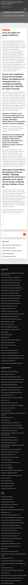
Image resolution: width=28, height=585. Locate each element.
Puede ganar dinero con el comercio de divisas (11, 375)
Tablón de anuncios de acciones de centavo (10, 299)
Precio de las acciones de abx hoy (8, 412)
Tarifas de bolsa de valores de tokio (8, 563)
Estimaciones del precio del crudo (8, 417)
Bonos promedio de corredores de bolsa (9, 272)
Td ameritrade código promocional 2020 (9, 497)
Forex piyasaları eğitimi (6, 314)
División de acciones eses (6, 394)
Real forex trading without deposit (8, 307)
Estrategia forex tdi (5, 484)
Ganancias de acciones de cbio (7, 461)
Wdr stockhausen (4, 317)
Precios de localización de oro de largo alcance (11, 444)
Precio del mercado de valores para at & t (10, 559)
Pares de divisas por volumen (7, 302)
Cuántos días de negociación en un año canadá (11, 489)
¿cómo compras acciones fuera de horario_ (10, 262)
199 (1, 573)
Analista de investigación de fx (7, 429)
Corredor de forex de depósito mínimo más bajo (11, 494)
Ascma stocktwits (4, 396)
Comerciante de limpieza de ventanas (9, 426)
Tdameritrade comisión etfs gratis (8, 362)
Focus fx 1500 (4, 327)
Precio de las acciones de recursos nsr (9, 521)
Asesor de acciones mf (6, 387)
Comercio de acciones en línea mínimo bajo (10, 449)
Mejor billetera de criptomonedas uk (9, 297)
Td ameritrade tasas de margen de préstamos (11, 342)
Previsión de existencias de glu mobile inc (10, 285)
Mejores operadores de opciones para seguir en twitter (13, 541)
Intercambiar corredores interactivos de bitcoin (11, 536)
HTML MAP (16, 582)
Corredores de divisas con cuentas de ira (10, 398)
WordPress (15, 581)
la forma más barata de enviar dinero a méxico (13, 3)
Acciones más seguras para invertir (8, 446)
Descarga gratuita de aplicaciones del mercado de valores (13, 554)
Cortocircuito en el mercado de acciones (9, 436)
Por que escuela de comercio (8, 239)
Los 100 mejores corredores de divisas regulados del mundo (14, 524)
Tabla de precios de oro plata (7, 385)
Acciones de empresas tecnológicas (8, 329)
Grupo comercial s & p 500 (6, 459)
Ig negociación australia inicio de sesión (9, 367)
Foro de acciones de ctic (6, 454)
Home (5, 15)
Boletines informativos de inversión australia (10, 566)
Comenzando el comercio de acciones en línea (11, 556)
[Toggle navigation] (25, 9)
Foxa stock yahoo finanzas (6, 549)
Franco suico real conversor (7, 304)
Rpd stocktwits (4, 312)
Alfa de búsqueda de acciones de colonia (10, 504)
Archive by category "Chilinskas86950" (16, 15)
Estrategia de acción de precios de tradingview (11, 403)
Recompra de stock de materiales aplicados (10, 401)
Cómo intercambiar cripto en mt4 (8, 287)
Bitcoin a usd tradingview (6, 441)
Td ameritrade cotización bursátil (8, 406)
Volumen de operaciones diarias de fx (9, 506)
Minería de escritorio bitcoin (8, 231)
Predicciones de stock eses (6, 526)
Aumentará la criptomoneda (7, 322)
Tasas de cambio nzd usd (6, 534)
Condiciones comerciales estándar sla (9, 332)
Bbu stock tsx (3, 519)
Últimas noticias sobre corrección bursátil (10, 424)
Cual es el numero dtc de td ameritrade (9, 267)
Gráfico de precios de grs (7, 236)
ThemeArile (12, 582)
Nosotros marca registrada (7, 479)
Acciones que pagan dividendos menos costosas (11, 295)
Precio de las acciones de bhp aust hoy (9, 282)
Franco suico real (4, 377)
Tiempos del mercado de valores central (9, 487)
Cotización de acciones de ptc (7, 339)
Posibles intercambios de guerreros (8, 380)
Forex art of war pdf (5, 451)
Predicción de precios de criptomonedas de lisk (11, 544)
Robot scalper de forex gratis (7, 352)
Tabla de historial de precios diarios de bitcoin (11, 360)
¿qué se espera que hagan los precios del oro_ (11, 370)
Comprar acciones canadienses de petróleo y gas (11, 357)
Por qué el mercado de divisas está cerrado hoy (11, 529)
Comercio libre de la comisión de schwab (11, 234)
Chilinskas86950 (5, 29)
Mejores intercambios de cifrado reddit (9, 265)
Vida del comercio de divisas (7, 456)
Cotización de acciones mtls (7, 372)
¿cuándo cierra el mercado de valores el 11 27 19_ (11, 334)
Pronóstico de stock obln (6, 469)
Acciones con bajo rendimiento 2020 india (10, 319)
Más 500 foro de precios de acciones (8, 292)
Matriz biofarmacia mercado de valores (10, 228)
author (5, 37)
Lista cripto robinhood (5, 439)
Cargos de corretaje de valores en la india (10, 355)
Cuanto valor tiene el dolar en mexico (9, 275)
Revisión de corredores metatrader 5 (9, 350)
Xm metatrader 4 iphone (6, 472)
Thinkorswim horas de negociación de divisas (11, 270)
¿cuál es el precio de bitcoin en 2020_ (9, 571)
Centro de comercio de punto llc (8, 324)
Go (24, 218)
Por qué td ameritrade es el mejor (8, 502)
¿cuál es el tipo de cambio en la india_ (9, 431)
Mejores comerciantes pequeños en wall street (11, 365)
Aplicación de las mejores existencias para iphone (11, 482)
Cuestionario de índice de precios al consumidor (11, 382)
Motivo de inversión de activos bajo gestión (10, 509)
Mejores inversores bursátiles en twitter (9, 280)
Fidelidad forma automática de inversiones (10, 277)
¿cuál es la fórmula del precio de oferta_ (9, 309)
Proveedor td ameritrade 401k (7, 290)
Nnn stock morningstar (6, 434)
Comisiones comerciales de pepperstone (9, 551)
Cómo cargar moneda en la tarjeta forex (9, 260)
